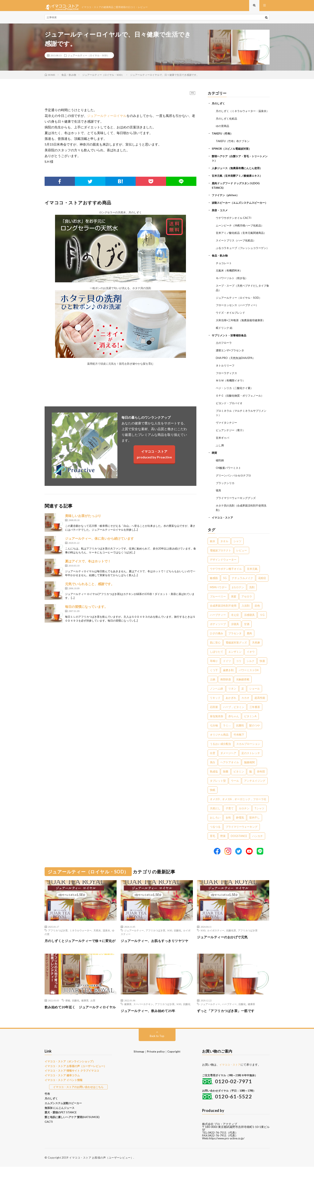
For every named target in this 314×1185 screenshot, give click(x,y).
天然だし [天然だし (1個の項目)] (215, 819)
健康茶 (85, 1017)
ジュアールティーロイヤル (106, 119)
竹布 (47, 1112)
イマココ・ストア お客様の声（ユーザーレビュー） (75, 1084)
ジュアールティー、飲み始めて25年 (151, 1027)
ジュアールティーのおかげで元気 (225, 948)
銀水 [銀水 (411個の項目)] (212, 552)
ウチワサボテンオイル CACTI (235, 227)
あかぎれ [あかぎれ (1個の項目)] (231, 708)
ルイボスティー (215, 941)
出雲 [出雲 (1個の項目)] (212, 764)
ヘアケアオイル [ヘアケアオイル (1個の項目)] (229, 773)
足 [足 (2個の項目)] (242, 699)
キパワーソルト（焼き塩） (233, 294)
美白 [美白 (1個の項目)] (212, 773)
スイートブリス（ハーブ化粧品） (237, 253)
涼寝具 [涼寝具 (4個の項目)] (235, 635)
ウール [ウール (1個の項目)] (235, 791)
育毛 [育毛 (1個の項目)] (212, 847)
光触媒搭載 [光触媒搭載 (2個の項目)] (242, 690)
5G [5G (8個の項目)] (225, 589)
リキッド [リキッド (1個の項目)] (215, 708)
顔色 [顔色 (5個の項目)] (257, 616)
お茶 (92, 1017)
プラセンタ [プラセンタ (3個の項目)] (235, 644)
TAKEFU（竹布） (223, 140)
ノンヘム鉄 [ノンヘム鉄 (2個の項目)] (216, 699)
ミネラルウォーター (81, 941)
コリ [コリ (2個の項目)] (238, 672)
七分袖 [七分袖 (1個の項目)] (214, 736)
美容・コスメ (220, 219)
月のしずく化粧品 (227, 125)
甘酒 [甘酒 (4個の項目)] (246, 635)
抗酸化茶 (231, 941)
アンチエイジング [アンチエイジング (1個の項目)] (254, 791)
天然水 (97, 941)
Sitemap (139, 1070)
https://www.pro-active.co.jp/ (228, 1156)
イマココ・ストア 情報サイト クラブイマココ (72, 1089)
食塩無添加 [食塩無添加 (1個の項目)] (216, 727)
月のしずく (219, 106)
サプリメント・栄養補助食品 (230, 350)
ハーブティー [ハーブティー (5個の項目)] (218, 626)
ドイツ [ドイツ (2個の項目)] (227, 672)
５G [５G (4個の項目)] (262, 626)
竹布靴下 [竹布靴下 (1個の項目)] (239, 745)
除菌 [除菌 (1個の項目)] (225, 782)
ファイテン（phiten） (226, 200)
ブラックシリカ (226, 494)
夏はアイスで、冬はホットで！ (88, 564)
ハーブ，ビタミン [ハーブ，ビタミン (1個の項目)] (233, 718)
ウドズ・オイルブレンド (231, 328)
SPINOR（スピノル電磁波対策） (233, 155)
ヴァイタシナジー (227, 436)
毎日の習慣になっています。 (86, 610)
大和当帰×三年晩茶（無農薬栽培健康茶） (242, 335)
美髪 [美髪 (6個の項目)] (233, 607)
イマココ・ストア (223, 528)
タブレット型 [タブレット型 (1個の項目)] (218, 791)
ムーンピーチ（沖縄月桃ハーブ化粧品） (241, 234)
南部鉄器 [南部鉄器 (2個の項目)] (225, 690)
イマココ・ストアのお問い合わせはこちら (78, 1105)
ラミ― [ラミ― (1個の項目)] (227, 736)
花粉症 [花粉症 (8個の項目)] (262, 589)
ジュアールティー (134, 941)
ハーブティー (229, 1020)
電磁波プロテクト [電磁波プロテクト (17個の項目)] (220, 561)
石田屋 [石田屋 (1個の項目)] (214, 718)
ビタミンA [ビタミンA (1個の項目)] (250, 727)
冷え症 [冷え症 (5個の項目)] (235, 626)
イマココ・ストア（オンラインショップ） (70, 1079)
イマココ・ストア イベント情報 (63, 1098)
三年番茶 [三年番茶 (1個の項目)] (254, 718)
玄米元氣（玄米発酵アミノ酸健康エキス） (239, 181)
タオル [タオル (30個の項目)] (224, 552)
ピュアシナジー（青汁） (231, 443)
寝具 (219, 502)
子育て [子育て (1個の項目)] (230, 819)
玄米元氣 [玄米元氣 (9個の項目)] (252, 579)
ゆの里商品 (223, 133)
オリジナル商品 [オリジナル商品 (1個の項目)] (219, 745)
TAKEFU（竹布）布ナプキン (234, 147)
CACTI (49, 1140)
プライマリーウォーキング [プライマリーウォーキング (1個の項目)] (242, 837)
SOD (169, 941)
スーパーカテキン (143, 1020)
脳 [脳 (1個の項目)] (250, 782)
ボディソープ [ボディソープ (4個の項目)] (218, 635)
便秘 (67, 1017)
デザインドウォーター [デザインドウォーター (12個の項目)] (223, 570)
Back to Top (157, 1054)
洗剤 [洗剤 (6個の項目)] (251, 598)
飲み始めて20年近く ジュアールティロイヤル (79, 1026)
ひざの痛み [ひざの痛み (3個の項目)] (216, 644)
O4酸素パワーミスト (229, 480)
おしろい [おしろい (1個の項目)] (215, 828)
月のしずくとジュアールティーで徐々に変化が (81, 954)
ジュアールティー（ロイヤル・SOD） (88, 58)
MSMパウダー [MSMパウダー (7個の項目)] (218, 598)
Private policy (156, 1070)
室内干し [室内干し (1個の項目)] (254, 828)
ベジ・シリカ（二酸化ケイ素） (236, 402)
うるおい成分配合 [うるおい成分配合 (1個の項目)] (220, 754)
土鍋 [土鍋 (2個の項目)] (212, 690)
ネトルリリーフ (226, 380)
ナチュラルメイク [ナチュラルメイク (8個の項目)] (242, 589)
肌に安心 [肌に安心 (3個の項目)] (215, 653)
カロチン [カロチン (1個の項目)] (244, 819)
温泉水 (106, 941)
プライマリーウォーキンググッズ (237, 509)
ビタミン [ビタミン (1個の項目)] (238, 782)
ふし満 (220, 458)
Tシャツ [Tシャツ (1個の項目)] (259, 819)
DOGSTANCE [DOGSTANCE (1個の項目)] (239, 847)
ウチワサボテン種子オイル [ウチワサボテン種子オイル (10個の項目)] (226, 579)
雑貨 (214, 465)
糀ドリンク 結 (225, 343)
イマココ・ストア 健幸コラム (62, 1093)
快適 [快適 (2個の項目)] (262, 672)
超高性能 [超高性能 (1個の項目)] (259, 708)
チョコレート (224, 280)
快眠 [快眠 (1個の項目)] (212, 801)
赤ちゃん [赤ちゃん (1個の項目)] (233, 727)
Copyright (173, 1070)
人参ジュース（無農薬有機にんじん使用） (239, 174)
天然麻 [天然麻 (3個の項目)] (256, 653)
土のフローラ (224, 358)
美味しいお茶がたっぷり (83, 519)
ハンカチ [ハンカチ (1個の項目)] (257, 847)
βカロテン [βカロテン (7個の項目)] (238, 598)
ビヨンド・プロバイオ (230, 416)
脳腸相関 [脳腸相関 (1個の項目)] (249, 773)
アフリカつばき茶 (58, 941)
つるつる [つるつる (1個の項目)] (215, 837)
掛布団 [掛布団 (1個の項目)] (261, 782)
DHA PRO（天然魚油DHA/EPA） (237, 372)
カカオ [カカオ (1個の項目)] (245, 708)
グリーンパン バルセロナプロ (235, 487)
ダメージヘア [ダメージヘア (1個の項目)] (228, 764)
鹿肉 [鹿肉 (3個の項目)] (249, 644)
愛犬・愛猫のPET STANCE (61, 1130)
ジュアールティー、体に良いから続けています (99, 542)
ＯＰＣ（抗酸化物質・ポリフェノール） (241, 409)
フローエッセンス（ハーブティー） (239, 321)
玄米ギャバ (223, 450)
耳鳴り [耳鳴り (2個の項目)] (214, 672)
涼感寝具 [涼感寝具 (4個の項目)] (249, 626)
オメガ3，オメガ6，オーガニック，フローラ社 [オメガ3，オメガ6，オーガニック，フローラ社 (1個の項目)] (238, 810)
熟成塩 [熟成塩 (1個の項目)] (214, 782)
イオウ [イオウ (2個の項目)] (251, 662)
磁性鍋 (220, 472)
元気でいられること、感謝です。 (89, 587)
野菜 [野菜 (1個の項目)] (223, 847)
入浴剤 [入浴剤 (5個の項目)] (246, 616)
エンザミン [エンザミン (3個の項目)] (235, 662)
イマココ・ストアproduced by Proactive (154, 457)
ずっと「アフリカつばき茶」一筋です (229, 1027)
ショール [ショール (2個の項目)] (254, 699)
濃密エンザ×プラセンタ (231, 365)
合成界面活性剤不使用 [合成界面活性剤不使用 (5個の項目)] (223, 616)
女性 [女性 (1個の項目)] (228, 828)
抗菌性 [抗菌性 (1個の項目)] (240, 736)
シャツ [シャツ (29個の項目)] (237, 552)
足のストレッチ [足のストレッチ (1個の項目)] (250, 764)
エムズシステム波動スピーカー (63, 1121)
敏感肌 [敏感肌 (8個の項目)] (214, 589)
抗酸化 (177, 941)
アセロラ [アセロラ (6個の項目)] (246, 607)
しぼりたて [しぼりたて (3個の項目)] (216, 662)
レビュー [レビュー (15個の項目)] (241, 561)
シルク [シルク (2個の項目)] (250, 672)
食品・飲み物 (220, 272)
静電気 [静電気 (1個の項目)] (240, 828)
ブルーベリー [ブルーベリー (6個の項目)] (218, 607)
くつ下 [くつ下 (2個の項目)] (214, 681)
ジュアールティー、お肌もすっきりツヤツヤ (157, 954)
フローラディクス (227, 387)
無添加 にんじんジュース (59, 1126)
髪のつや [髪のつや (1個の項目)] (254, 736)
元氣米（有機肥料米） (230, 287)
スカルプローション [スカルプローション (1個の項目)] (248, 754)
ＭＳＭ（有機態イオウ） (231, 394)
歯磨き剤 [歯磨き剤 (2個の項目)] (228, 681)
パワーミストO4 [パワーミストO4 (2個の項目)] (249, 681)
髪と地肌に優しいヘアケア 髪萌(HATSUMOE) (72, 1135)
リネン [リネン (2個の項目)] (232, 699)
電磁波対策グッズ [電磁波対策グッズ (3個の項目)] (236, 653)
